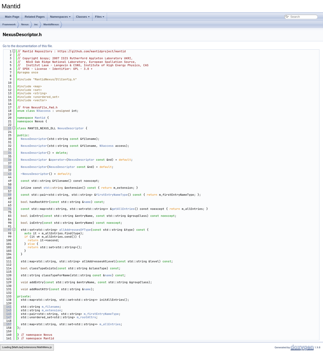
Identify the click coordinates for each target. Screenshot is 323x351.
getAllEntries (123, 209)
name (87, 202)
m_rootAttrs (86, 317)
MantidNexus (51, 24)
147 (7, 317)
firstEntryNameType (111, 195)
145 (7, 314)
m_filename (50, 307)
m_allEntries (110, 324)
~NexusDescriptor (35, 174)
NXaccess (43, 111)
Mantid (40, 118)
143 (7, 310)
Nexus (25, 24)
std (46, 188)
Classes (83, 16)
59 (7, 195)
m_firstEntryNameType (101, 314)
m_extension (51, 310)
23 (7, 128)
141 (7, 307)
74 (7, 209)
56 (7, 188)
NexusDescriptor (70, 128)
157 (7, 324)
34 (7, 153)
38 (7, 167)
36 (7, 160)
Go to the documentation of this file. (28, 46)
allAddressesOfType (75, 230)
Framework (9, 24)
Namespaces (60, 16)
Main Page (12, 16)
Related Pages (35, 16)
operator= (58, 160)
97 (7, 230)
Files (100, 16)
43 (7, 174)
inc (36, 24)
